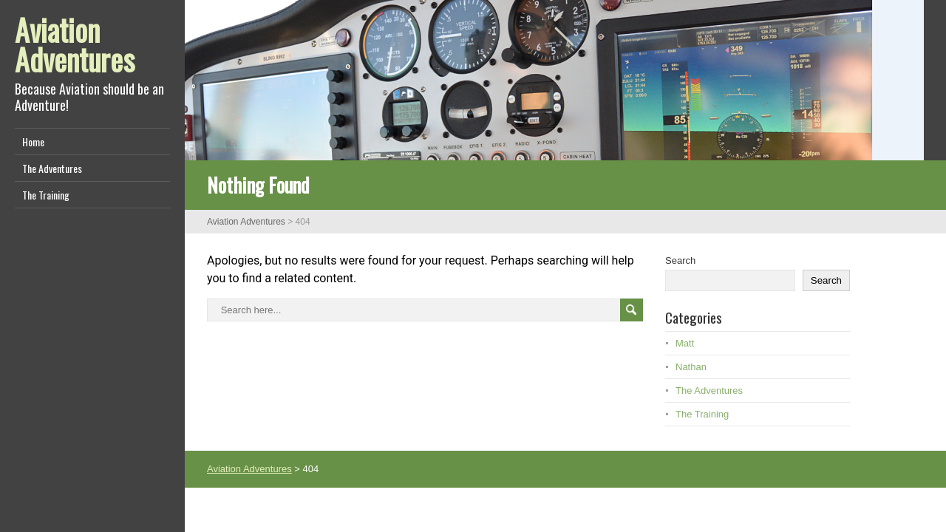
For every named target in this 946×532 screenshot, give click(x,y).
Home (33, 141)
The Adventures (52, 168)
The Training (45, 194)
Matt (685, 343)
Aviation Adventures (75, 44)
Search (680, 260)
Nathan (691, 366)
